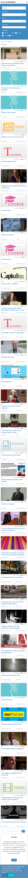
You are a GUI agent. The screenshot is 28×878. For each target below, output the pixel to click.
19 (17, 831)
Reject (5, 875)
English (13, 32)
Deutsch (6, 32)
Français (6, 35)
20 (20, 831)
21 (23, 831)
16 (8, 831)
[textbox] (14, 27)
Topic (3, 18)
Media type (5, 24)
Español (19, 32)
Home (3, 41)
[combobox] (14, 27)
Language (5, 30)
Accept (11, 875)
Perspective (5, 11)
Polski (12, 35)
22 (26, 831)
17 (11, 831)
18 (14, 831)
